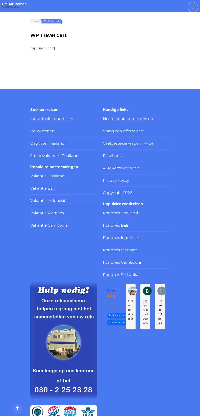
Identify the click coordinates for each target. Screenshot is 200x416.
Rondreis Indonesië (116, 208)
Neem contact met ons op (121, 117)
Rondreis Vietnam (115, 218)
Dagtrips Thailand (42, 135)
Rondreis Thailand (115, 190)
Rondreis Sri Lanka (116, 236)
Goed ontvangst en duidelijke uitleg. (130, 269)
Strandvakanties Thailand (47, 145)
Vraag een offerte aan (118, 126)
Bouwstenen (39, 126)
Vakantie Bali (39, 171)
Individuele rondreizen (45, 117)
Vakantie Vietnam (42, 190)
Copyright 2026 (113, 172)
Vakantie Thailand (42, 162)
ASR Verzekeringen (116, 154)
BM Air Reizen (14, 4)
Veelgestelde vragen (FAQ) (121, 135)
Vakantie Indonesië (43, 180)
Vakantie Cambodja (43, 199)
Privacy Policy (112, 163)
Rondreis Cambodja (116, 227)
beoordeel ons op (117, 282)
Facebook (110, 145)
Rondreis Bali (112, 199)
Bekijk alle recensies (118, 275)
